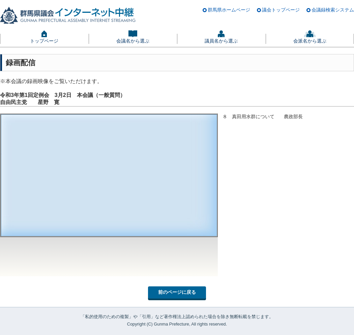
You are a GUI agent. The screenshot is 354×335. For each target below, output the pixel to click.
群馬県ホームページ (229, 9)
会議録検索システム (333, 9)
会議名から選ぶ (132, 41)
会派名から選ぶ (309, 41)
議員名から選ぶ (221, 41)
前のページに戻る (177, 292)
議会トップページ (281, 9)
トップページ (44, 41)
